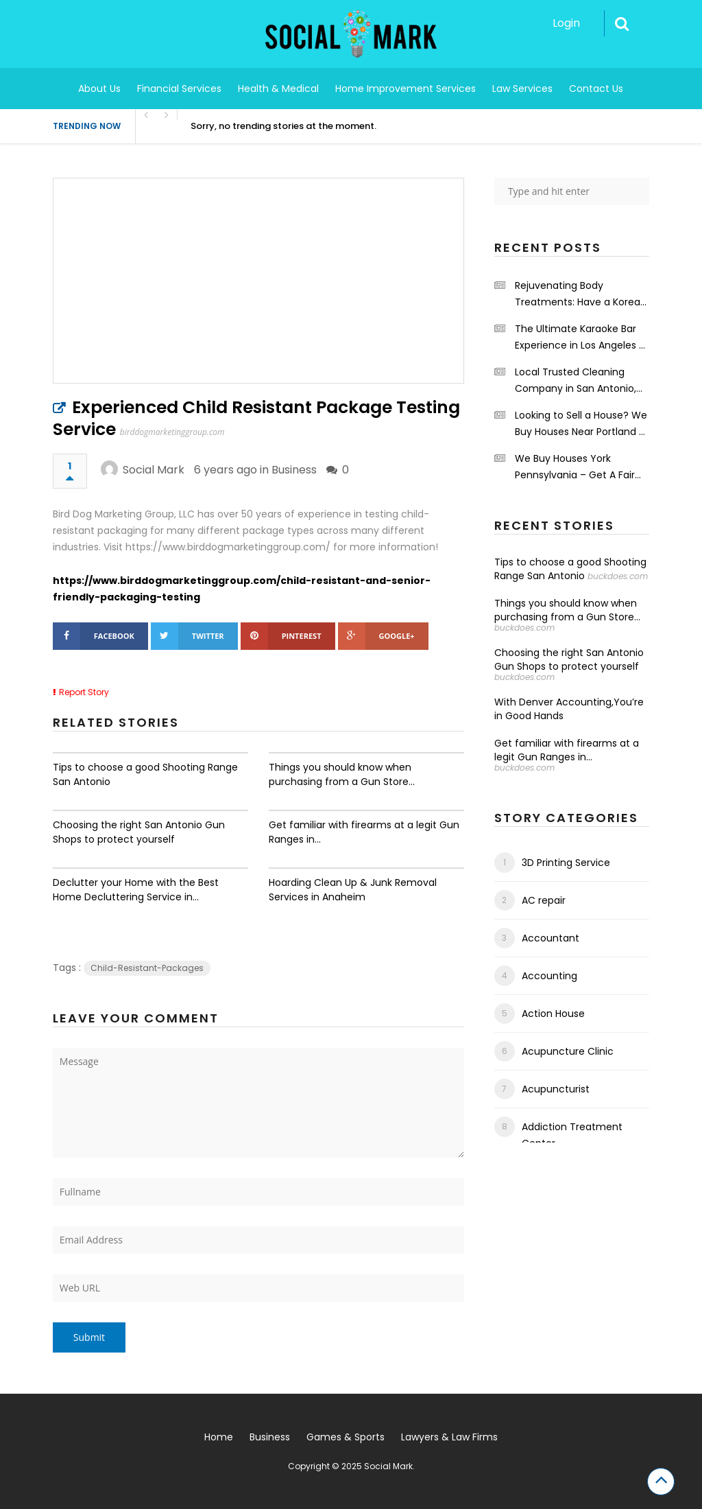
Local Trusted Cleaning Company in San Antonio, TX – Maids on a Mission (575, 381)
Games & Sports (345, 1437)
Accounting (549, 976)
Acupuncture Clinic (568, 1051)
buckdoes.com (618, 576)
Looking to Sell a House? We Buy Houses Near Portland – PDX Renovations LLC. (581, 424)
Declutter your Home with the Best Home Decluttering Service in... (136, 890)
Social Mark (153, 470)
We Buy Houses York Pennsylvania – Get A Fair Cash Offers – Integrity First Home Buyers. (580, 467)
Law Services (522, 88)
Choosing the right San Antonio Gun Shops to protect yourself (139, 832)
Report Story (84, 692)
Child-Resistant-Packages (147, 968)
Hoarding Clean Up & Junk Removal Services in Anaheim (353, 890)
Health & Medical (278, 88)
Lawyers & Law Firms (449, 1437)
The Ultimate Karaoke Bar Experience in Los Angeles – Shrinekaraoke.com (580, 337)
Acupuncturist (556, 1089)
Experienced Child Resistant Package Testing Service (256, 418)
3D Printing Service (566, 862)
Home (218, 1437)
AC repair (544, 900)
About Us (99, 88)
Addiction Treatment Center (572, 1135)
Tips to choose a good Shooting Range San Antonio (145, 774)
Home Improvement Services (405, 88)
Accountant (550, 938)
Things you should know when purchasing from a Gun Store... (342, 774)
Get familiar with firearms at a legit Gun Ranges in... (364, 832)
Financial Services (179, 88)
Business (294, 470)
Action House (553, 1013)
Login (566, 23)
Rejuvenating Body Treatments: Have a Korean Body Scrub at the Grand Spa (580, 294)
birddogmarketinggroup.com (172, 432)
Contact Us (596, 88)
